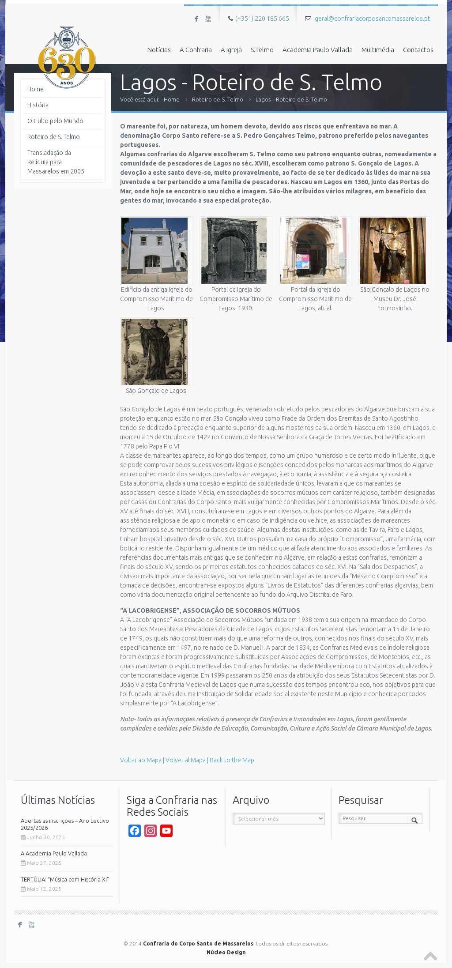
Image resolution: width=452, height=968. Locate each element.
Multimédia (378, 49)
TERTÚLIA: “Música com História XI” (65, 879)
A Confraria (196, 49)
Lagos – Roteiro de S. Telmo (291, 99)
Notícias (159, 49)
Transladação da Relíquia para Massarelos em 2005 (55, 162)
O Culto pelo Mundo (55, 120)
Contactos (418, 49)
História (38, 105)
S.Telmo (262, 49)
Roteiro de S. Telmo (217, 99)
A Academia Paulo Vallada (54, 853)
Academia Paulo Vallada (317, 49)
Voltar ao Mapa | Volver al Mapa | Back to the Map (187, 760)
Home (172, 99)
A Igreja (231, 49)
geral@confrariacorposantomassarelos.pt (372, 18)
